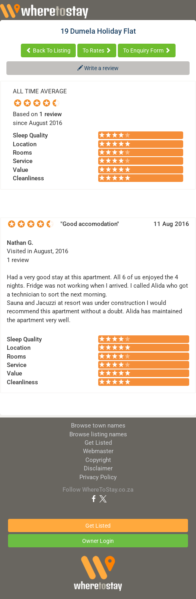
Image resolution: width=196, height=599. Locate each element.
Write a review (98, 68)
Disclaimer (98, 468)
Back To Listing (48, 50)
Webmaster (98, 451)
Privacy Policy (98, 477)
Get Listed (98, 442)
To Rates (97, 50)
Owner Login (98, 541)
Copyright (98, 460)
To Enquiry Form (146, 50)
